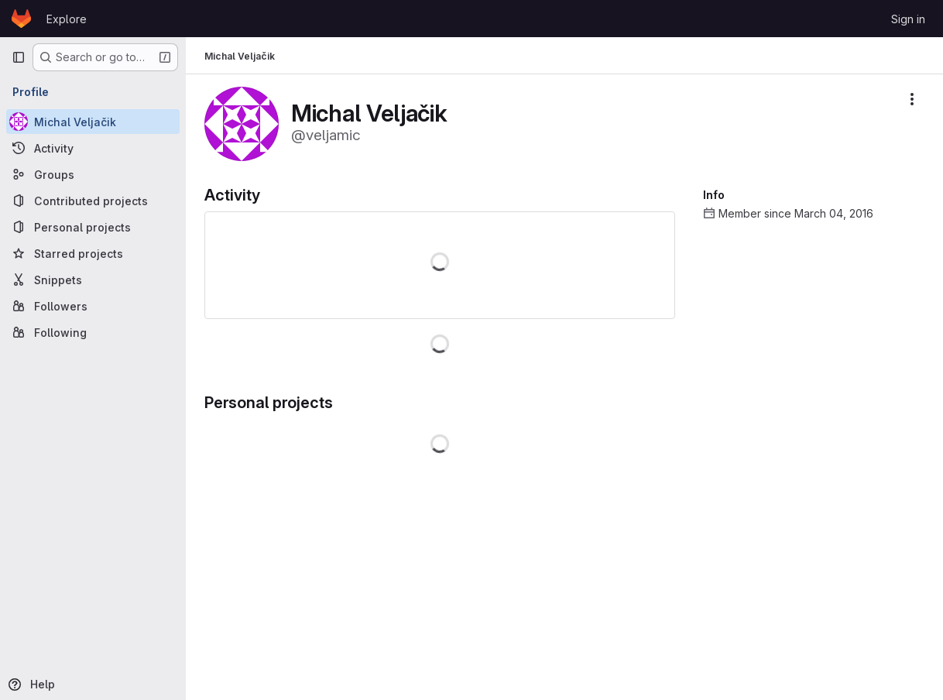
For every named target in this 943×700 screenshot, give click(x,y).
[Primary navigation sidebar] (18, 57)
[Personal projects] (93, 226)
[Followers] (93, 305)
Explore (66, 19)
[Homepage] (21, 18)
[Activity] (93, 148)
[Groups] (93, 174)
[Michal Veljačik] (93, 121)
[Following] (93, 332)
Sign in (908, 19)
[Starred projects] (93, 253)
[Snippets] (93, 279)
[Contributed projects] (93, 200)
